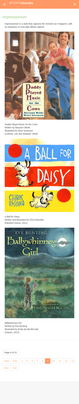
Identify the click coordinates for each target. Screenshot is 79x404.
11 (60, 361)
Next (6, 368)
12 (66, 361)
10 (53, 361)
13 (72, 361)
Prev (15, 361)
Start (6, 361)
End (15, 368)
